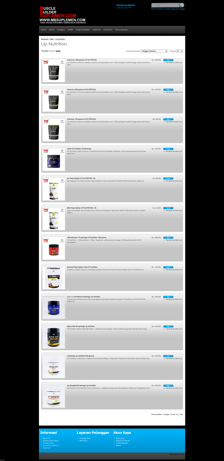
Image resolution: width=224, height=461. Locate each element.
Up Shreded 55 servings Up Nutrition (81, 386)
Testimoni (96, 30)
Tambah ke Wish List (174, 63)
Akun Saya (120, 438)
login (173, 9)
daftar (182, 9)
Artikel (70, 30)
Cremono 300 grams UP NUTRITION (81, 90)
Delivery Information (51, 441)
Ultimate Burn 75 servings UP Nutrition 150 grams (86, 238)
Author (2, 460)
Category (61, 30)
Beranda (44, 39)
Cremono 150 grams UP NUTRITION (81, 119)
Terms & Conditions (50, 446)
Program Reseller (83, 30)
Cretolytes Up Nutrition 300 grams (80, 356)
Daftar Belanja (122, 443)
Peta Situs (84, 441)
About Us (46, 438)
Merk (52, 39)
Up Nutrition (60, 39)
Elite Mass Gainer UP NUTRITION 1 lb (81, 208)
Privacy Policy (48, 443)
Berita (118, 446)
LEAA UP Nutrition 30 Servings (79, 149)
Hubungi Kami (85, 438)
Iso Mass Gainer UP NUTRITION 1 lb (81, 178)
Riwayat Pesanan (123, 441)
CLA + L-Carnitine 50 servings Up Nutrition (83, 297)
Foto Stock (108, 30)
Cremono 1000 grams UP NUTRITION (82, 60)
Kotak (58, 51)
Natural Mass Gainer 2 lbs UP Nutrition (82, 267)
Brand (51, 30)
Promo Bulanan (121, 30)
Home (43, 30)
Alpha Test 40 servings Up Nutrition (81, 326)
